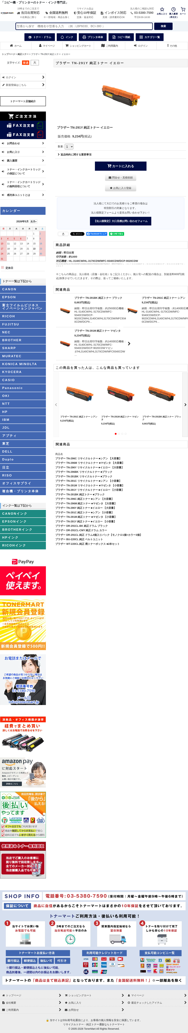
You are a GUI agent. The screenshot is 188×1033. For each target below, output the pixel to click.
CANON (9, 289)
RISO (7, 475)
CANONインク (15, 513)
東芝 (6, 443)
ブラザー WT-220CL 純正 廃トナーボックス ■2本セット (87, 543)
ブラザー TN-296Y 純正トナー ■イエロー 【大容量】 (85, 507)
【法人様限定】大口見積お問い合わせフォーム (121, 221)
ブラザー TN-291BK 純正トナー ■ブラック (80, 494)
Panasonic (12, 388)
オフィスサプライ (17, 483)
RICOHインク (14, 545)
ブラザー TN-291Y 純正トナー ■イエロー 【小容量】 (85, 521)
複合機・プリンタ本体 (20, 491)
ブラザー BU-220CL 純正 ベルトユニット (79, 539)
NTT (6, 404)
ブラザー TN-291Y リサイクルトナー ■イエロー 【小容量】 (89, 489)
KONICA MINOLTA (19, 364)
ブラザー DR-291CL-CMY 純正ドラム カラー (81, 530)
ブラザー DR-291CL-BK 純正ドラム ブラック (81, 525)
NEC (6, 332)
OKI (6, 396)
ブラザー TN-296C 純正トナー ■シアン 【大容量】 (84, 498)
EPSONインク (14, 521)
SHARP (9, 348)
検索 (163, 26)
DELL (7, 451)
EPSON (9, 297)
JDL (6, 427)
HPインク (10, 537)
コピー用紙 (121, 37)
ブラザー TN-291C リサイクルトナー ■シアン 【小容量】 (88, 480)
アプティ (9, 435)
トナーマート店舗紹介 (23, 101)
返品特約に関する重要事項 (74, 154)
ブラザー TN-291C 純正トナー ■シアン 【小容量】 (84, 512)
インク (66, 37)
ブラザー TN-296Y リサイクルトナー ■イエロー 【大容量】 (89, 467)
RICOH (8, 316)
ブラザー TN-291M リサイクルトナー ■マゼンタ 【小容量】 (89, 485)
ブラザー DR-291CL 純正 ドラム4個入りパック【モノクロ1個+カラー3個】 (98, 534)
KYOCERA (12, 372)
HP (5, 412)
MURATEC (12, 356)
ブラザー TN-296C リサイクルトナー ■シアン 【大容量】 (88, 458)
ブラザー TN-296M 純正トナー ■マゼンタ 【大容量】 (86, 503)
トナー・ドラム (39, 37)
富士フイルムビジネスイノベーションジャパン (22, 306)
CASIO (8, 380)
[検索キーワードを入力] (84, 26)
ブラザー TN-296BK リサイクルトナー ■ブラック (83, 471)
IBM (6, 420)
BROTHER (12, 340)
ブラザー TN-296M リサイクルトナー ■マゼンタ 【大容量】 (89, 462)
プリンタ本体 (92, 37)
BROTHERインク (17, 529)
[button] (172, 46)
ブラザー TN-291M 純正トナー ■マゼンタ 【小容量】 (86, 516)
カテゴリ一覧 (149, 37)
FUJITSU (10, 324)
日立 (6, 467)
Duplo (8, 459)
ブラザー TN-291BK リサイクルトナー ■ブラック (83, 476)
